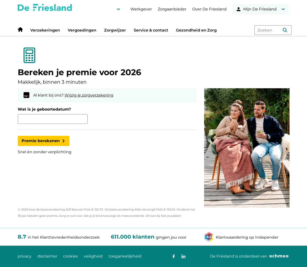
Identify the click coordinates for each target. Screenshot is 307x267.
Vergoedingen (82, 30)
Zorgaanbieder (172, 9)
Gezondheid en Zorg (196, 30)
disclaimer (47, 256)
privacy (25, 256)
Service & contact (151, 30)
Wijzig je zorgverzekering (89, 95)
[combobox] (272, 30)
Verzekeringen (45, 30)
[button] (285, 30)
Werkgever (141, 9)
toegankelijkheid (124, 256)
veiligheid (93, 256)
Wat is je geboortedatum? (44, 109)
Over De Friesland (209, 9)
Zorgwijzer (115, 30)
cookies (70, 256)
